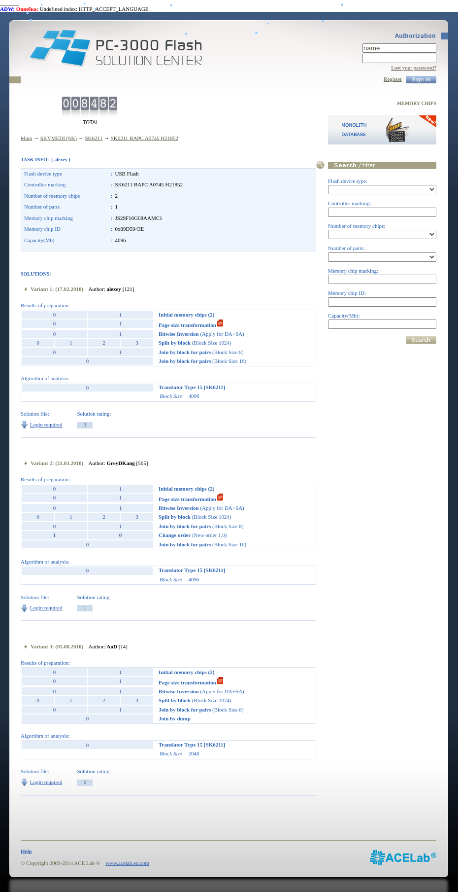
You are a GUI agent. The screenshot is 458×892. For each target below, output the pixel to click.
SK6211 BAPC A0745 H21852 (144, 138)
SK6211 (93, 138)
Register (393, 79)
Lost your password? (413, 68)
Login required (46, 425)
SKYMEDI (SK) (58, 138)
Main (26, 138)
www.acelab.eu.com (127, 863)
